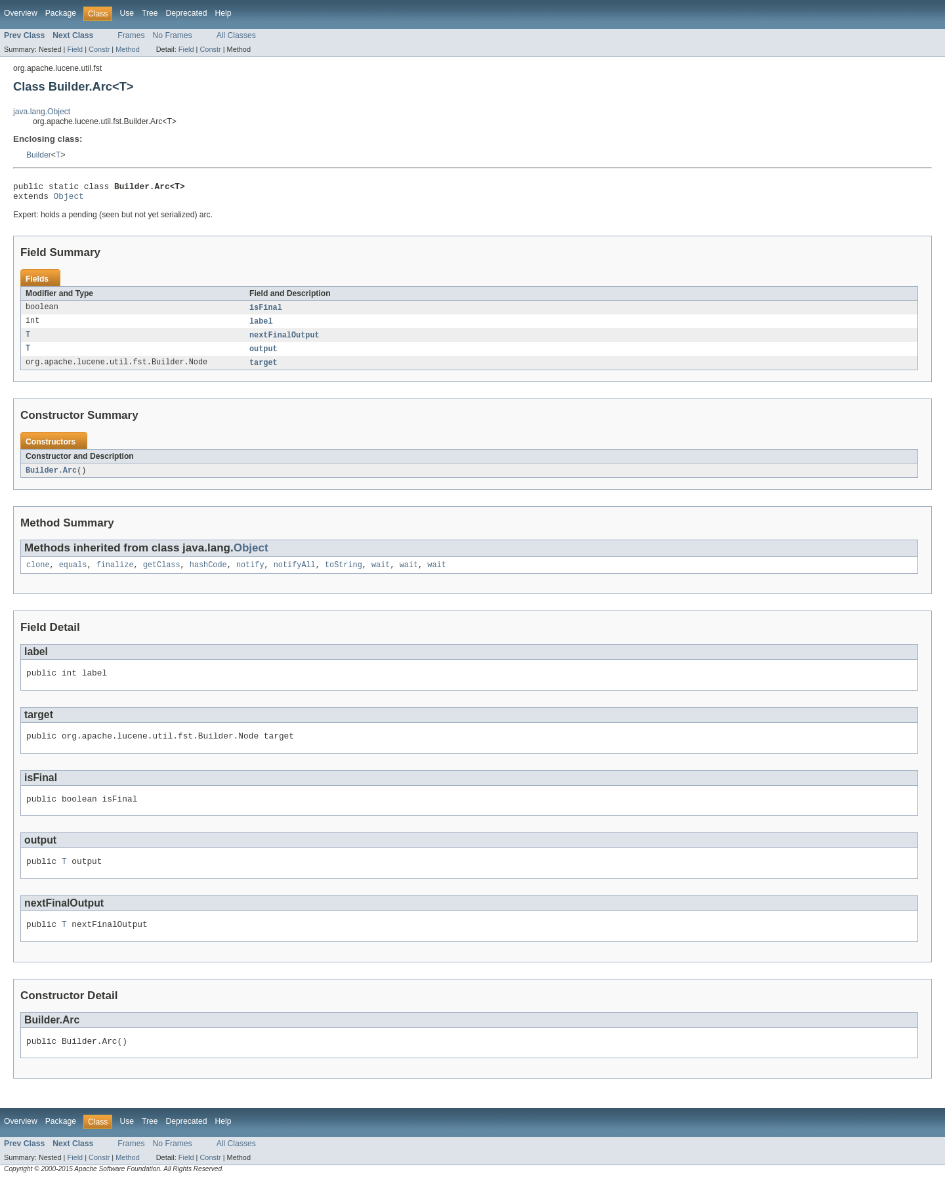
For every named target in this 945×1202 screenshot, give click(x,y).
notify (250, 574)
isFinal (265, 312)
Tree (150, 13)
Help (223, 13)
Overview (20, 13)
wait (380, 574)
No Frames (172, 35)
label (261, 326)
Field (75, 49)
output (263, 355)
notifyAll (295, 574)
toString (343, 574)
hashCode (208, 574)
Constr (99, 49)
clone (38, 574)
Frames (130, 35)
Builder (38, 155)
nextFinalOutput (284, 340)
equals (73, 574)
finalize (115, 574)
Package (60, 13)
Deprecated (186, 13)
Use (126, 13)
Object (69, 199)
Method (127, 49)
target (263, 369)
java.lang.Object (41, 111)
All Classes (236, 35)
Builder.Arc (51, 478)
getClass (161, 574)
